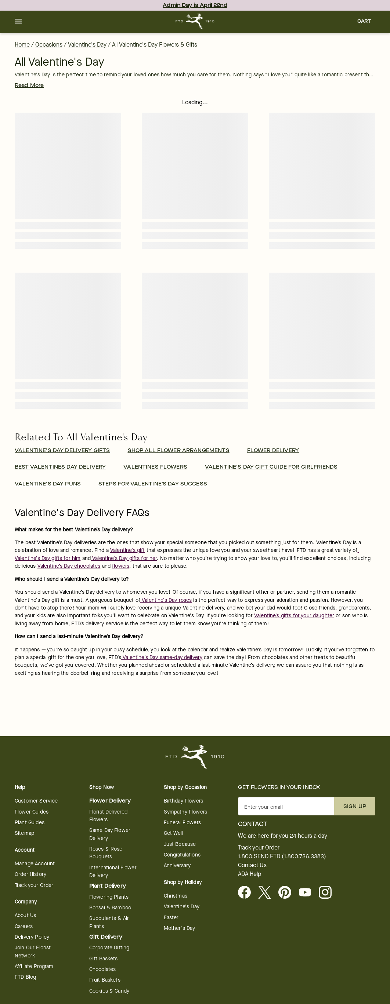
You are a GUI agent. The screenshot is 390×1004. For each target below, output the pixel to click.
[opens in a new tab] (308, 893)
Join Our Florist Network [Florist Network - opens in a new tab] (33, 951)
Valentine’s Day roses (166, 600)
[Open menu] (18, 21)
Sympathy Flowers (185, 811)
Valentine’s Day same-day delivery (161, 657)
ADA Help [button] (249, 874)
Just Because (180, 844)
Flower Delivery (110, 800)
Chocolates (102, 969)
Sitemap (24, 833)
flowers (120, 566)
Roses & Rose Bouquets (106, 852)
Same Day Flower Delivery (109, 834)
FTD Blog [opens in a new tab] (25, 977)
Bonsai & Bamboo (110, 907)
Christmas (175, 895)
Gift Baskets (103, 958)
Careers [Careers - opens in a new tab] (24, 926)
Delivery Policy (32, 937)
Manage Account (35, 863)
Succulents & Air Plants (109, 922)
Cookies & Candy (109, 990)
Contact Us (252, 865)
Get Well (173, 833)
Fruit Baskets (104, 979)
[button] (18, 21)
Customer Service (36, 800)
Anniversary (177, 865)
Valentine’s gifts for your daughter (294, 615)
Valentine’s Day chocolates (69, 566)
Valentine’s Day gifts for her (124, 558)
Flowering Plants (109, 897)
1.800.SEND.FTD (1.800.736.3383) (282, 856)
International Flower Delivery (113, 871)
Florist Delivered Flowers (108, 815)
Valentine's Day (87, 44)
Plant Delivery (107, 886)
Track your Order (34, 885)
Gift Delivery (105, 937)
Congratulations (182, 854)
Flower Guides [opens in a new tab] (31, 811)
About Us (25, 915)
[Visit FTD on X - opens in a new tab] (267, 893)
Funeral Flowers (182, 822)
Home (22, 44)
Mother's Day (179, 928)
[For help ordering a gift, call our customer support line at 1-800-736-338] (195, 21)
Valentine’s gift (127, 550)
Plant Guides (29, 822)
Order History (30, 874)
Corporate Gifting (109, 947)
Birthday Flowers (183, 800)
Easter (171, 917)
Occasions (48, 44)
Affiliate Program (34, 966)
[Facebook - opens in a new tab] (247, 893)
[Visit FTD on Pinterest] (287, 893)
